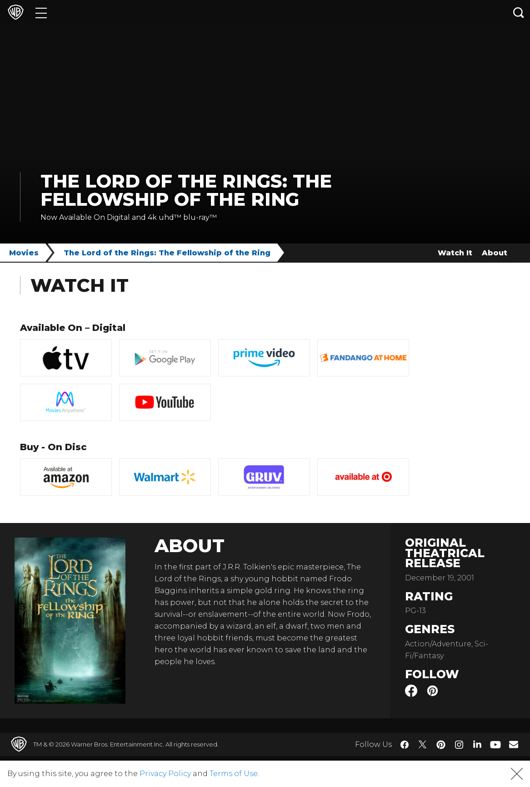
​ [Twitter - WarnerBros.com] (422, 745)
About (494, 253)
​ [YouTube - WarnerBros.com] (495, 744)
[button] (517, 774)
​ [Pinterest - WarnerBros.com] (440, 745)
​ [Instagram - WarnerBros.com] (459, 745)
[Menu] (41, 12)
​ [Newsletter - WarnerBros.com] (513, 744)
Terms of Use (234, 773)
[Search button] (518, 12)
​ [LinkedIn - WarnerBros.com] (477, 743)
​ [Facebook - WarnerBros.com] (404, 745)
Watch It (455, 253)
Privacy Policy (165, 773)
